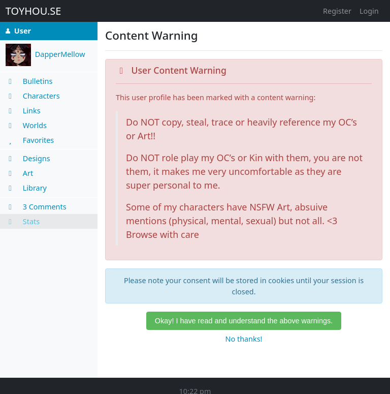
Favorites (30, 140)
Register (337, 11)
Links (23, 110)
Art (19, 173)
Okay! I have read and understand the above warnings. (244, 321)
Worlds (26, 125)
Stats (23, 221)
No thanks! (244, 339)
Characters (33, 96)
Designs (28, 158)
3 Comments (36, 206)
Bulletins (29, 81)
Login (369, 11)
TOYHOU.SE (33, 11)
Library (26, 188)
